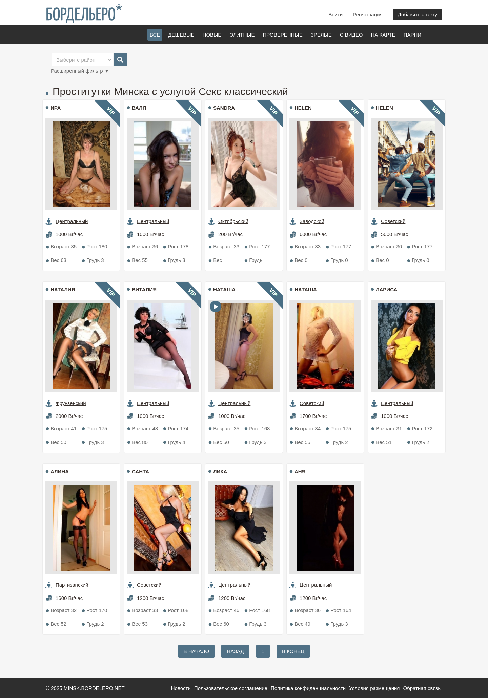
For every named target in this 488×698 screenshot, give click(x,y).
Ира (55, 108)
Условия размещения (374, 688)
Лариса (386, 289)
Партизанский (72, 585)
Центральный (72, 221)
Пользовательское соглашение (230, 688)
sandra (224, 108)
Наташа (224, 289)
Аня (299, 471)
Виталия (144, 289)
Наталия (62, 289)
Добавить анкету (417, 14)
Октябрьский (233, 221)
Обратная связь (422, 688)
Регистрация (368, 14)
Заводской (312, 221)
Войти (335, 14)
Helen (303, 108)
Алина (59, 471)
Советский (393, 221)
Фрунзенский (71, 403)
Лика (220, 471)
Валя (139, 108)
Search (120, 59)
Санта (140, 471)
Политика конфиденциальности (308, 688)
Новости (181, 688)
